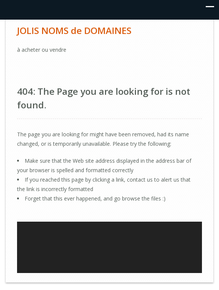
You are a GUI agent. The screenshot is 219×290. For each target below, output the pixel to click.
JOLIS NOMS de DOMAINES (74, 30)
